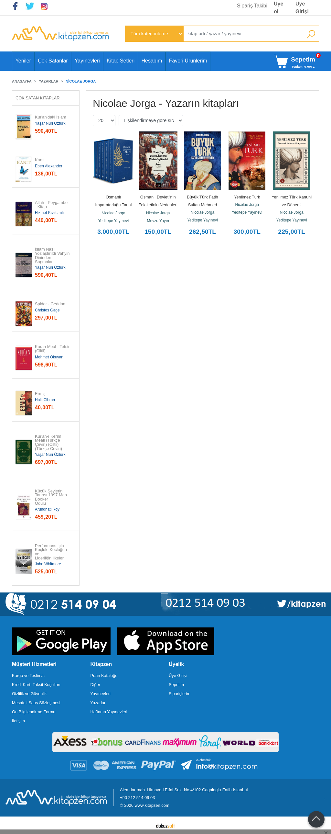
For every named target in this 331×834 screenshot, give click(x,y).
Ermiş (40, 394)
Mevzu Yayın (158, 221)
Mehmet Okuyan (49, 357)
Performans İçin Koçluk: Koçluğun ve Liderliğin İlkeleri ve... (51, 554)
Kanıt (40, 160)
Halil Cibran (45, 400)
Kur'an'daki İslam (50, 117)
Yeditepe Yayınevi (113, 221)
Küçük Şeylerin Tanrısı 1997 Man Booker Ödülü (51, 497)
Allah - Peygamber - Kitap (52, 205)
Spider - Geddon (50, 304)
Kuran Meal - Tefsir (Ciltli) (53, 349)
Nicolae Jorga (113, 213)
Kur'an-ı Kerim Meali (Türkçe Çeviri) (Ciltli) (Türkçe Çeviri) (48, 442)
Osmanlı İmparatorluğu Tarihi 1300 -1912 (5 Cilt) (114, 205)
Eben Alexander (48, 166)
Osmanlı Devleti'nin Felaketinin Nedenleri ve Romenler (159, 205)
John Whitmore (48, 564)
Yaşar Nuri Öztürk (50, 123)
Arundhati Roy (47, 509)
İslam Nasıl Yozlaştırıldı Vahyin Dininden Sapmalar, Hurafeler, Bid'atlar (53, 257)
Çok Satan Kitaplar (38, 98)
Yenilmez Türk (247, 197)
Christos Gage (47, 310)
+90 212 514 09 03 (137, 797)
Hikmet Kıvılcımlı (49, 212)
